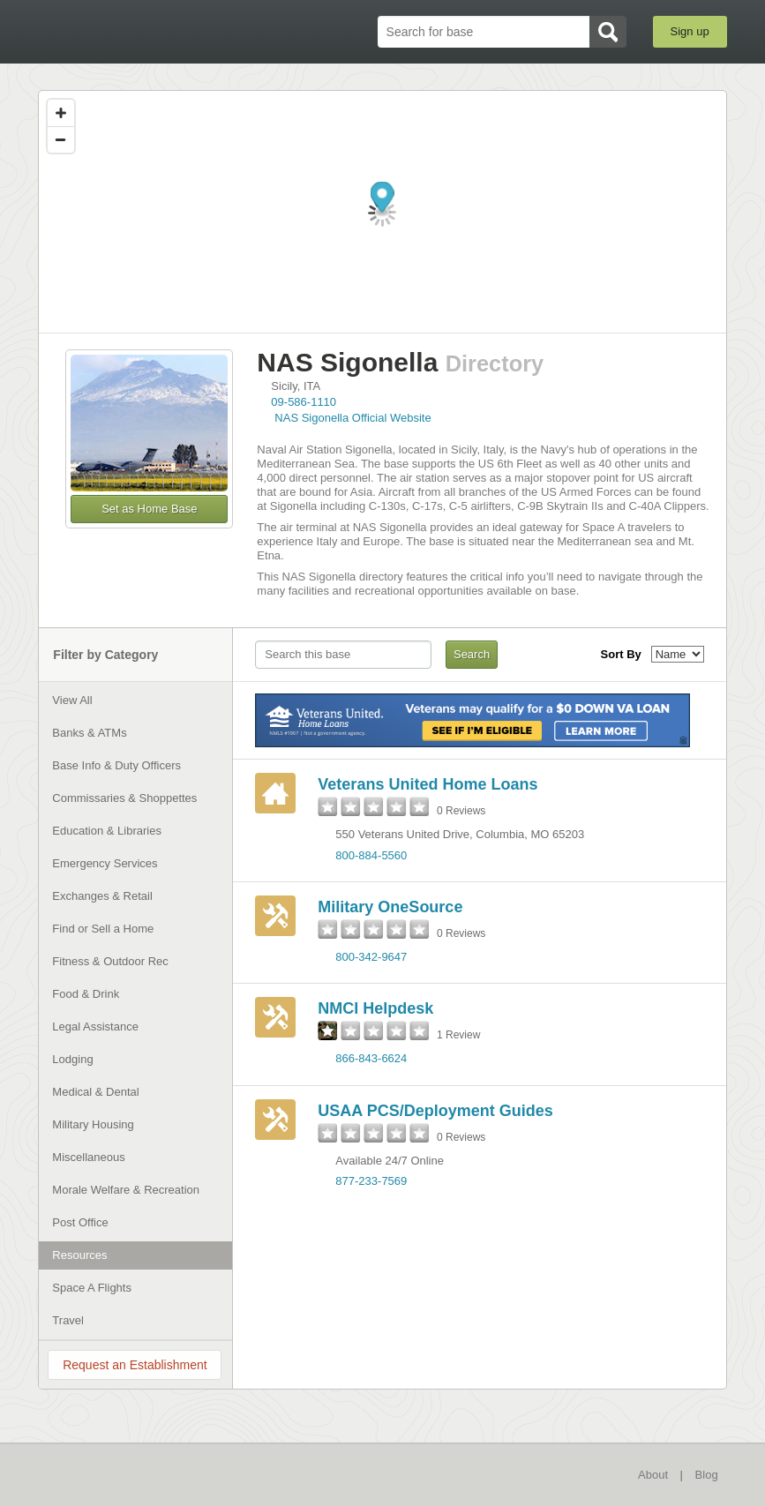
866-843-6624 (371, 1058)
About (653, 1474)
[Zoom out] (61, 139)
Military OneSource (390, 907)
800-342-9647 (371, 956)
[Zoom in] (61, 113)
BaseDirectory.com (130, 32)
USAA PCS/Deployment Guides (435, 1111)
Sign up (690, 31)
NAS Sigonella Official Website (352, 417)
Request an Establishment (134, 1365)
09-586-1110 (303, 401)
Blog (706, 1474)
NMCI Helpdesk (375, 1008)
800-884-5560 (371, 855)
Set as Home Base (149, 508)
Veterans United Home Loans (427, 784)
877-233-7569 (371, 1181)
